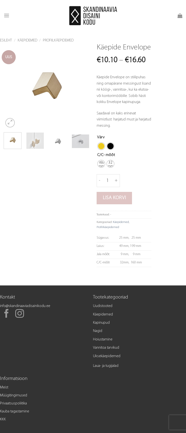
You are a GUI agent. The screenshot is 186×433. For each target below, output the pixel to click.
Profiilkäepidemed (58, 40)
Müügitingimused (13, 395)
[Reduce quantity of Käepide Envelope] (99, 180)
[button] (6, 15)
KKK (3, 419)
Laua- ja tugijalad (105, 366)
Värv (101, 137)
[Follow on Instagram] (19, 314)
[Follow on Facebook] (6, 314)
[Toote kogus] (107, 180)
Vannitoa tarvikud (106, 348)
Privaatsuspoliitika (13, 403)
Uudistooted (102, 306)
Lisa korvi (114, 198)
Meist (4, 387)
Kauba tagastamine (14, 411)
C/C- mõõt (106, 155)
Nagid (97, 331)
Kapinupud (101, 323)
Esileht (6, 40)
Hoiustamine (102, 339)
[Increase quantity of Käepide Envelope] (116, 180)
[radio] (101, 146)
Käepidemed (27, 40)
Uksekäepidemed (106, 356)
